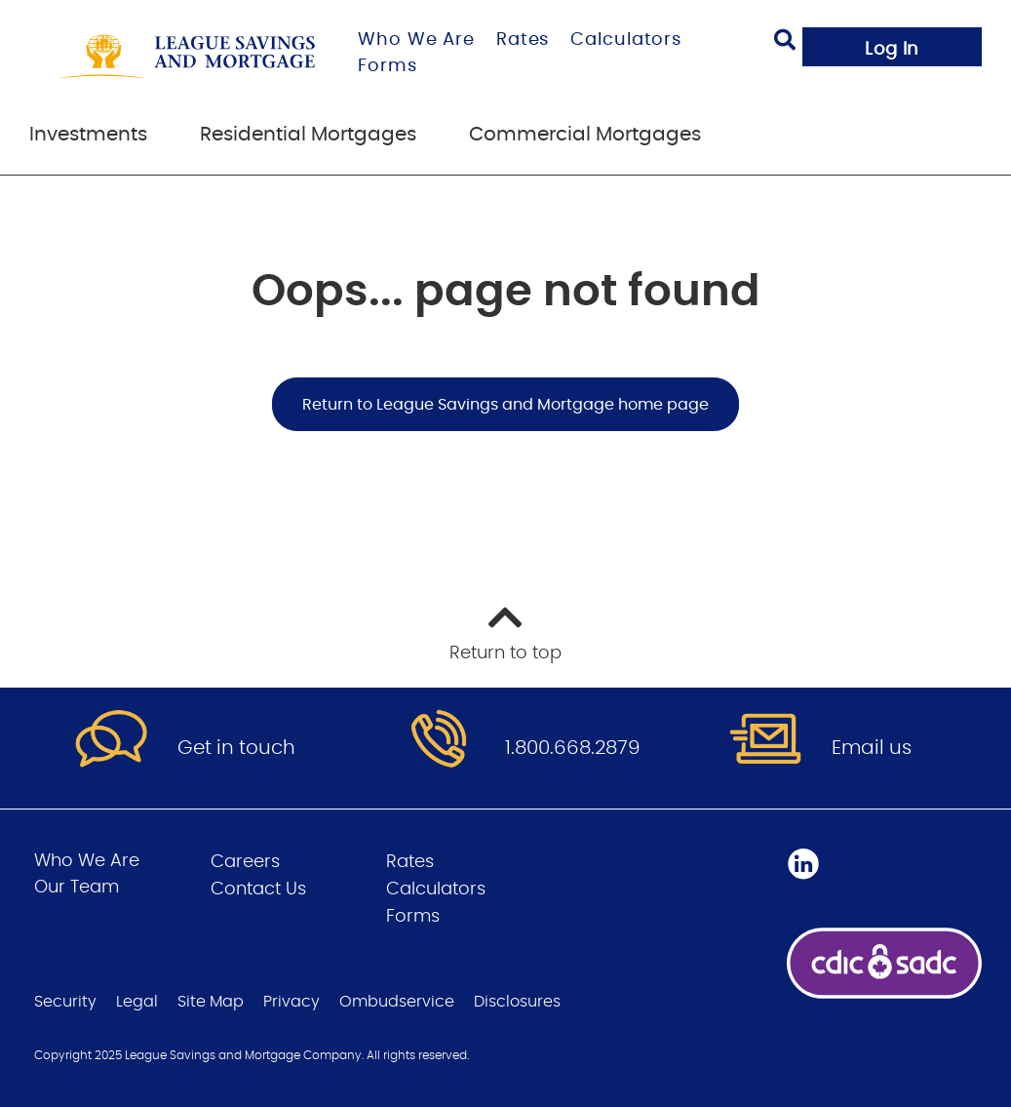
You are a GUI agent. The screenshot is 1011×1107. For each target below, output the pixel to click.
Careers (245, 862)
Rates (523, 40)
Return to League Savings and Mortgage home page (505, 405)
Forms (387, 66)
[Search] (784, 42)
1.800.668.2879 (573, 748)
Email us (872, 748)
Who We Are (416, 40)
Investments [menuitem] (88, 134)
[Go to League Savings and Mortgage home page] (187, 56)
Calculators (625, 40)
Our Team (76, 887)
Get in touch (236, 748)
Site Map (210, 1001)
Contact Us (258, 889)
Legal (137, 1001)
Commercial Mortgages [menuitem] (585, 134)
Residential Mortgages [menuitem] (308, 134)
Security (65, 1001)
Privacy (291, 1001)
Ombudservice (396, 1001)
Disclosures (517, 1001)
